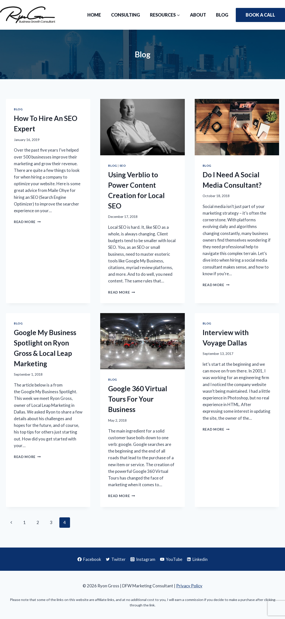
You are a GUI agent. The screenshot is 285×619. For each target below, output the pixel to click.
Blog (222, 15)
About (198, 15)
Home (94, 15)
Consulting (125, 15)
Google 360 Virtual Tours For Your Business (137, 398)
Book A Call (260, 15)
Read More (27, 222)
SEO (122, 165)
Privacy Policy (189, 585)
